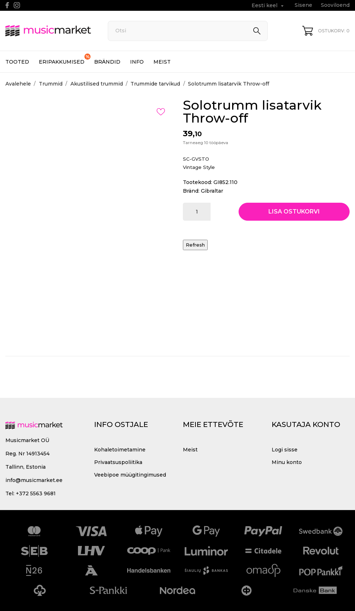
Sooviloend (335, 5)
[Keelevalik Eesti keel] (268, 5)
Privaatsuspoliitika (118, 462)
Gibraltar (212, 191)
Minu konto (287, 462)
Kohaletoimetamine (120, 449)
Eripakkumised (65, 59)
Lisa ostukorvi (294, 211)
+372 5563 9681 (36, 493)
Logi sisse (285, 449)
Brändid (107, 62)
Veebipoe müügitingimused (130, 475)
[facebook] (7, 5)
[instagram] (17, 5)
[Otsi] (188, 31)
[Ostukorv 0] (326, 31)
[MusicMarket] (48, 31)
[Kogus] (197, 212)
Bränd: (191, 191)
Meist (162, 62)
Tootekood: (197, 182)
